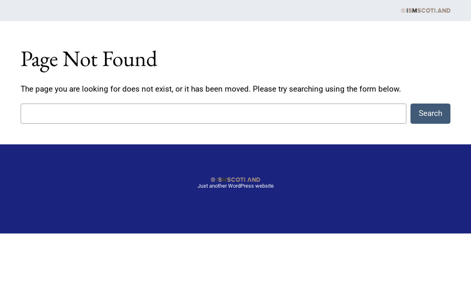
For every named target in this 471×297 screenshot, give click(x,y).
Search (430, 113)
